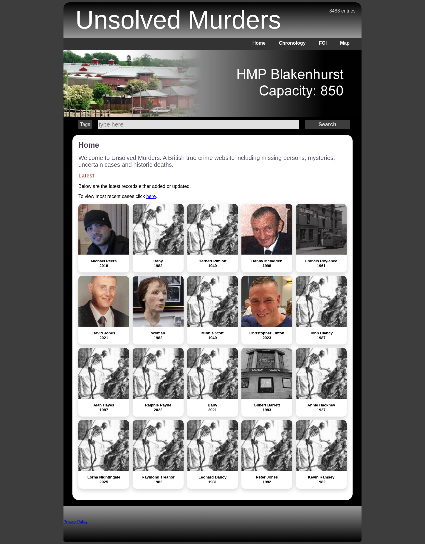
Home (259, 43)
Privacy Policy (75, 521)
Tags (85, 124)
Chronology (292, 43)
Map (345, 43)
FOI (323, 43)
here (151, 196)
